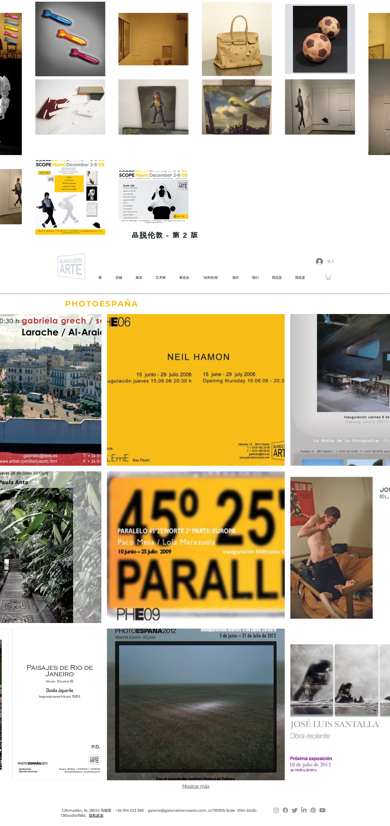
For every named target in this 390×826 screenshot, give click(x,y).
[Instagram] (276, 810)
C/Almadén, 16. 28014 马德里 (86, 810)
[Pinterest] (313, 810)
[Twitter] (294, 810)
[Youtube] (322, 810)
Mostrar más (195, 786)
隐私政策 (96, 815)
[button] (328, 277)
